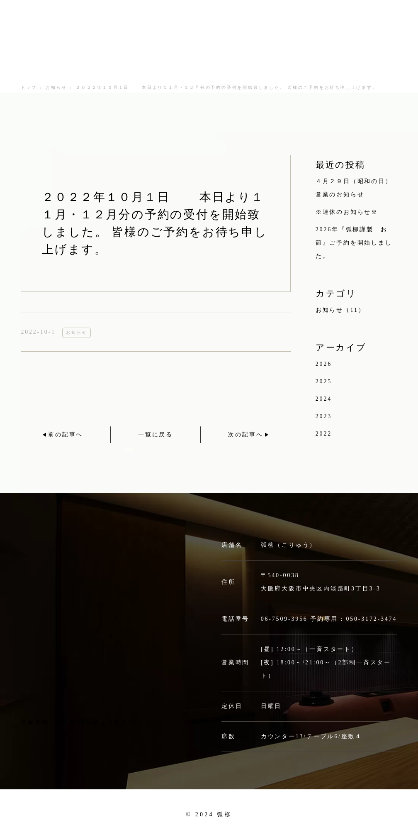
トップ (28, 87)
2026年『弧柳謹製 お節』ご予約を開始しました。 (354, 242)
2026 (324, 364)
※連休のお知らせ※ (347, 212)
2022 (324, 434)
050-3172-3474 (371, 619)
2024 (324, 399)
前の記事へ (65, 434)
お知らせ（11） (340, 310)
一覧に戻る (155, 434)
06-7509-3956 (284, 619)
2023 (324, 416)
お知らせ (56, 87)
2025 (324, 381)
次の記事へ (245, 434)
